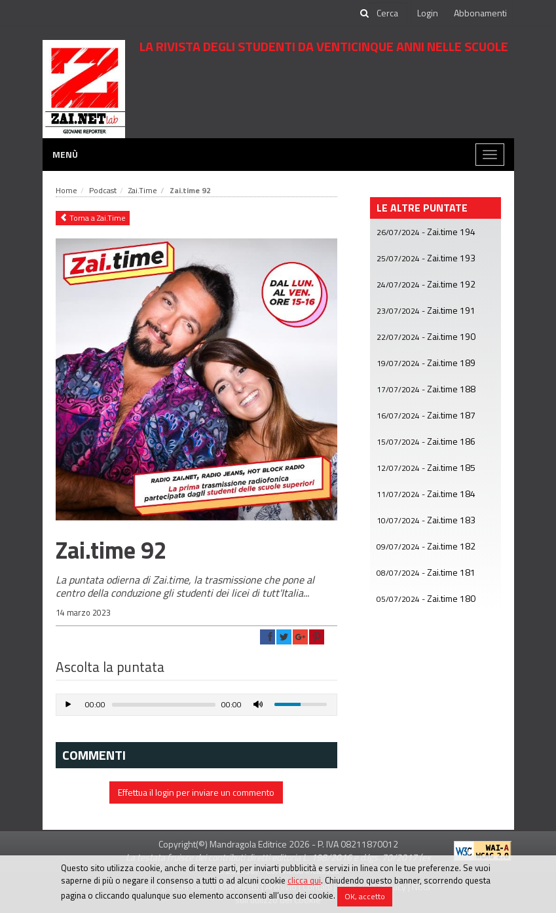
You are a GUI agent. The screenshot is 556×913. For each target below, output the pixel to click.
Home (66, 190)
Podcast (103, 190)
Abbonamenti (480, 13)
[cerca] (388, 13)
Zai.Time (142, 190)
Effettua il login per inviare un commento (196, 792)
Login (427, 13)
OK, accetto (364, 896)
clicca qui (304, 880)
